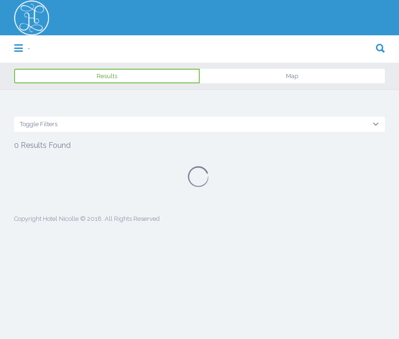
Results (107, 76)
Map (292, 76)
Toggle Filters (38, 124)
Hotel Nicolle (61, 218)
